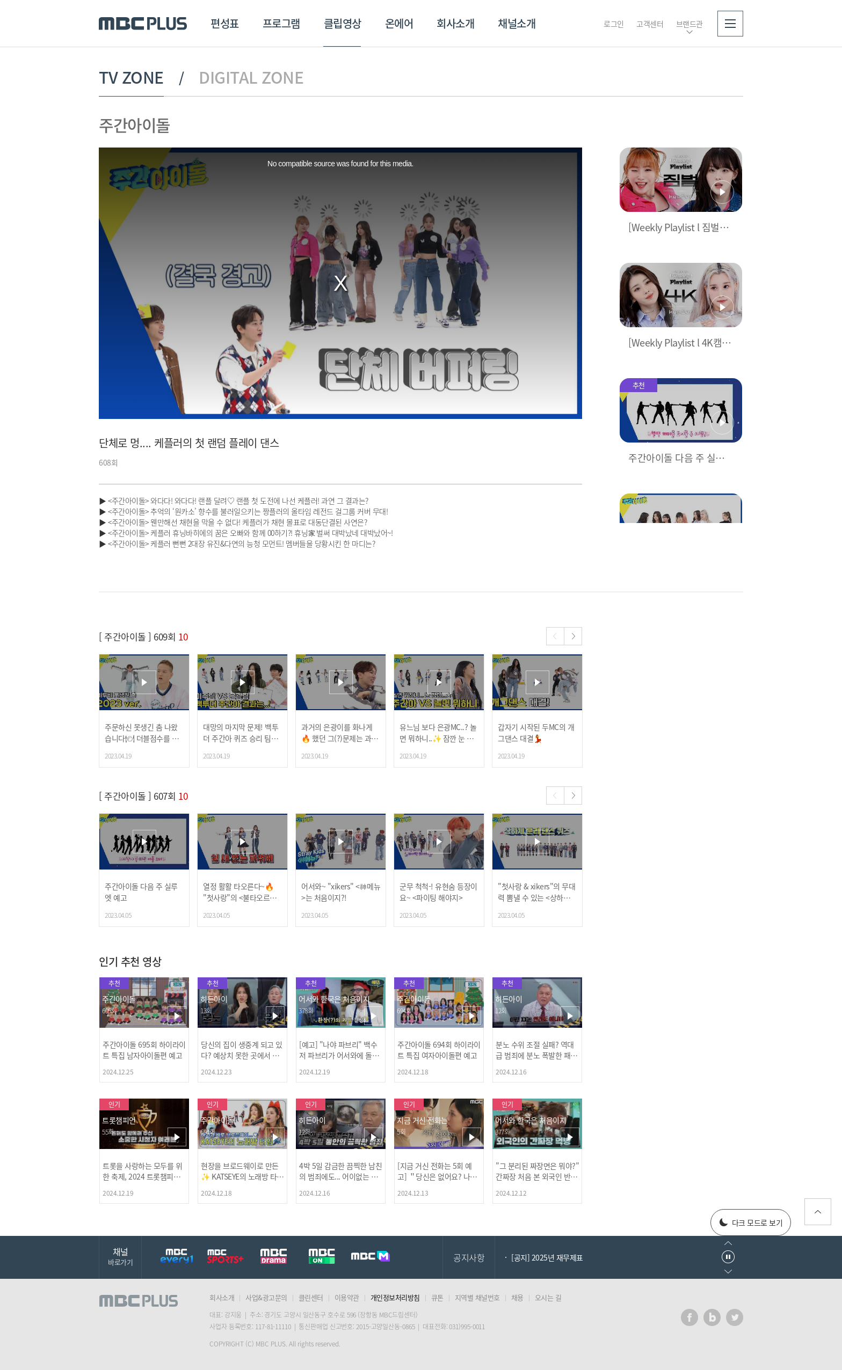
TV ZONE (131, 77)
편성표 (224, 23)
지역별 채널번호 (477, 1297)
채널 (120, 1256)
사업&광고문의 (266, 1297)
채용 (517, 1297)
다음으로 (728, 1271)
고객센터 (649, 23)
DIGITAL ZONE (251, 77)
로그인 (614, 23)
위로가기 (817, 1211)
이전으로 (728, 1243)
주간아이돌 (134, 125)
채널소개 (516, 23)
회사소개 (455, 23)
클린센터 (311, 1297)
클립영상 (342, 23)
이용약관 (347, 1297)
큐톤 (437, 1297)
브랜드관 (689, 23)
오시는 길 (548, 1297)
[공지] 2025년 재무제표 (547, 1257)
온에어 (399, 23)
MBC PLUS (143, 23)
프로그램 (281, 23)
